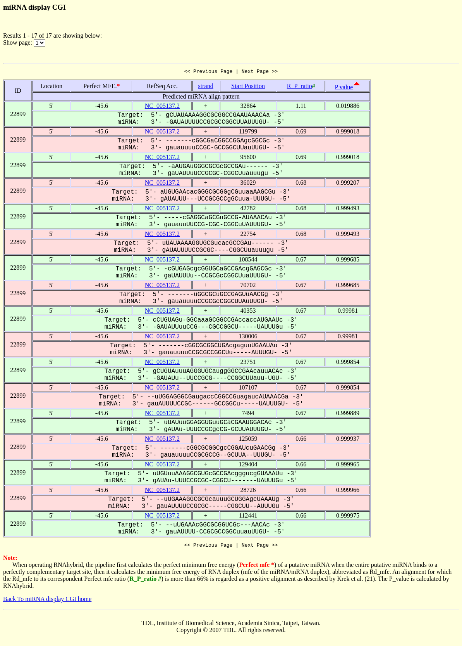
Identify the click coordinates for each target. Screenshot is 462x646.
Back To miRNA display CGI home (47, 601)
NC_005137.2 (162, 107)
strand (205, 87)
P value (344, 88)
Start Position (248, 87)
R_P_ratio (299, 87)
